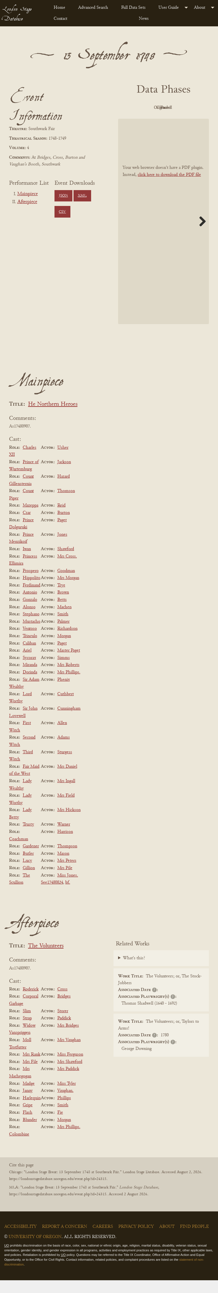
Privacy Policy (136, 1239)
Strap (27, 1031)
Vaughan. (65, 1103)
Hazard (63, 489)
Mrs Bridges (68, 1038)
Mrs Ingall (66, 794)
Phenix (63, 692)
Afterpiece (27, 202)
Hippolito (31, 590)
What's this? (134, 971)
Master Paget (68, 663)
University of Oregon (35, 1249)
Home (59, 7)
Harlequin (32, 1111)
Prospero (31, 583)
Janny (28, 1103)
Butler (28, 866)
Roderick (31, 1002)
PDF (146, 107)
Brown (63, 605)
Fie (60, 1125)
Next (200, 234)
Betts (62, 612)
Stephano (31, 627)
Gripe (28, 1118)
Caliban (29, 656)
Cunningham (69, 721)
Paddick (64, 1031)
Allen (62, 735)
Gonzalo (30, 612)
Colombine (19, 1147)
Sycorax (29, 670)
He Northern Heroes (52, 417)
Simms (63, 670)
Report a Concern (64, 1239)
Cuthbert (65, 707)
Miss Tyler (66, 1096)
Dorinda (30, 685)
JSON (63, 196)
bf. (67, 895)
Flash (27, 1125)
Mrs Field (66, 808)
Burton (63, 525)
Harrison (65, 844)
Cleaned (146, 120)
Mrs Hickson (69, 822)
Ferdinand (31, 598)
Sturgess (64, 765)
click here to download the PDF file (169, 187)
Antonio (30, 605)
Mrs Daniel (67, 779)
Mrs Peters (66, 873)
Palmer (63, 634)
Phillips (64, 1111)
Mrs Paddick (68, 1082)
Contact (60, 18)
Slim (27, 1024)
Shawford (65, 562)
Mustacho (31, 634)
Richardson (67, 641)
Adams (63, 750)
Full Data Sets (133, 7)
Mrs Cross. (67, 569)
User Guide (168, 7)
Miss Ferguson (70, 1067)
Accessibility (20, 1239)
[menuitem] (61, 7)
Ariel (27, 663)
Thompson (67, 859)
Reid (61, 518)
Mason (63, 866)
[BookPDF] (163, 234)
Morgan (64, 648)
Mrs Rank (31, 1067)
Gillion (29, 881)
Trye (61, 598)
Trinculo (30, 648)
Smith (62, 627)
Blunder (30, 1132)
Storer (62, 1024)
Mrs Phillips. (68, 685)
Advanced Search (93, 7)
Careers (103, 1239)
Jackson (64, 475)
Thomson (66, 503)
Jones (62, 547)
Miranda (30, 678)
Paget (62, 533)
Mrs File (30, 1074)
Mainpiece (27, 194)
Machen (64, 620)
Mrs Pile (64, 881)
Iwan (27, 562)
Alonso (29, 620)
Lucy (27, 873)
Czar (27, 525)
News (144, 18)
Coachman (18, 852)
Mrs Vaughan (69, 1052)
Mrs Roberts (68, 678)
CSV (62, 212)
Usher (62, 460)
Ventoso (30, 641)
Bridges (64, 1009)
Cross (62, 1002)
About (199, 7)
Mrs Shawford (69, 1074)
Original (178, 107)
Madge (29, 1096)
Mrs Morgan (68, 590)
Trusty (28, 837)
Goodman (66, 583)
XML (82, 196)
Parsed (177, 120)
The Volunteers (46, 959)
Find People (194, 1239)
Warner (63, 837)
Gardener (31, 859)
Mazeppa (30, 518)
